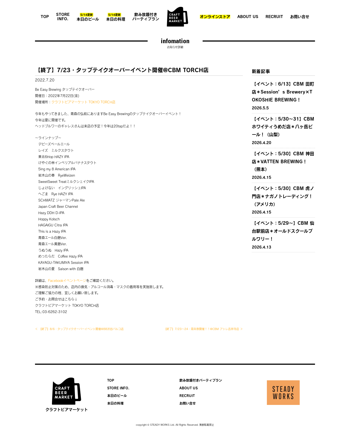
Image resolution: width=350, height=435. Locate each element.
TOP (45, 17)
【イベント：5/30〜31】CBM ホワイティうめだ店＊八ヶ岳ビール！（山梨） (283, 127)
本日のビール (88, 17)
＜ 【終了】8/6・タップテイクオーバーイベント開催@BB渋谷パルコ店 (79, 329)
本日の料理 (115, 17)
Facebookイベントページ (67, 280)
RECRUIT (274, 17)
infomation (175, 41)
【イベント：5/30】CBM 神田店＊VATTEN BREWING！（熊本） (283, 161)
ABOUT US (247, 17)
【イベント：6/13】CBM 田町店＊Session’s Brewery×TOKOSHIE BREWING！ (283, 92)
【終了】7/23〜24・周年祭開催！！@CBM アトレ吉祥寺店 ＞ (203, 329)
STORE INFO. (62, 17)
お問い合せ (299, 17)
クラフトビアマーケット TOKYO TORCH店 (83, 102)
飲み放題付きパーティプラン (145, 17)
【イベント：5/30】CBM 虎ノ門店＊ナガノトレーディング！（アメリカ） (283, 196)
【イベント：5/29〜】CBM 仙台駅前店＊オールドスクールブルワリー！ (283, 231)
